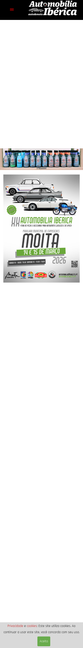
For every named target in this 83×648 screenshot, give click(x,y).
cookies (32, 626)
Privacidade (15, 626)
